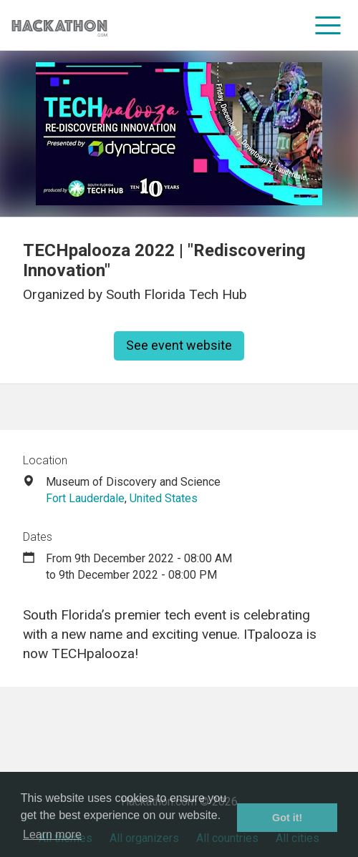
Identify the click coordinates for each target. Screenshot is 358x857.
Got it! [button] (287, 817)
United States (164, 498)
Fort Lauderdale (85, 498)
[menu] (328, 25)
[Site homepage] (59, 25)
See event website (179, 345)
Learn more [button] (52, 834)
